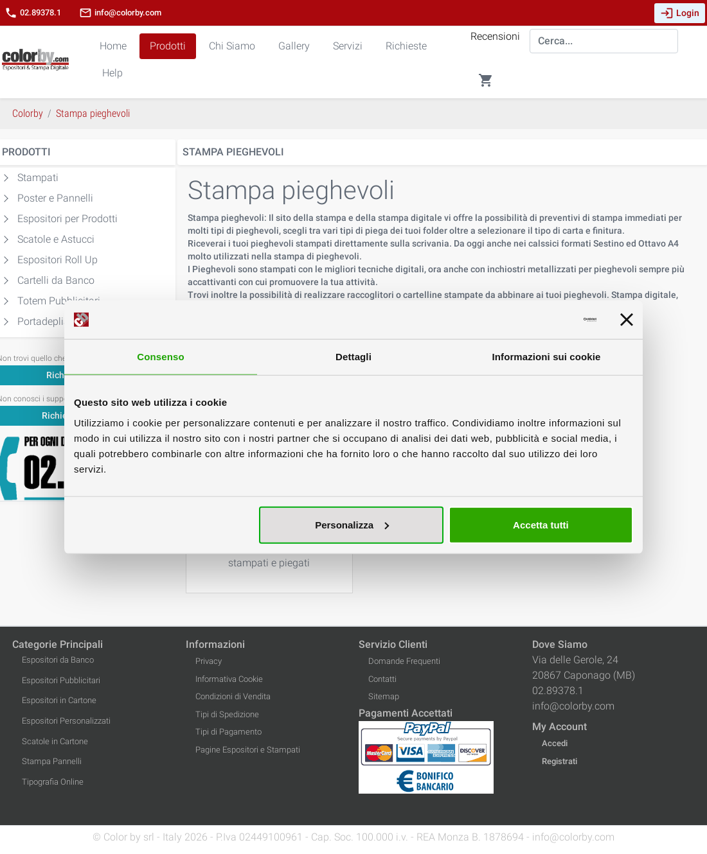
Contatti (382, 679)
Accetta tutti (541, 524)
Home (113, 46)
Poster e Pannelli (55, 198)
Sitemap (383, 696)
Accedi (555, 743)
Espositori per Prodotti (67, 219)
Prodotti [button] (168, 46)
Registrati (559, 761)
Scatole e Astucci (55, 239)
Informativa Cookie (229, 679)
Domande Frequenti (404, 661)
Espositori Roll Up (57, 260)
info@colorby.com (120, 12)
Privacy (208, 661)
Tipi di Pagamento (228, 731)
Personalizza (352, 524)
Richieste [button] (406, 46)
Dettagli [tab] (353, 356)
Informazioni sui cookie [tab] (546, 356)
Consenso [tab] (160, 356)
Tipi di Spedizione (227, 714)
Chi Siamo (232, 46)
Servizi (347, 46)
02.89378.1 (32, 12)
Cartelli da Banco (55, 280)
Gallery (294, 46)
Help (112, 73)
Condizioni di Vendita (233, 696)
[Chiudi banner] (626, 319)
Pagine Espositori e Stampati (247, 749)
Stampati (37, 177)
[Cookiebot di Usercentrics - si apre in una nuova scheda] (540, 319)
